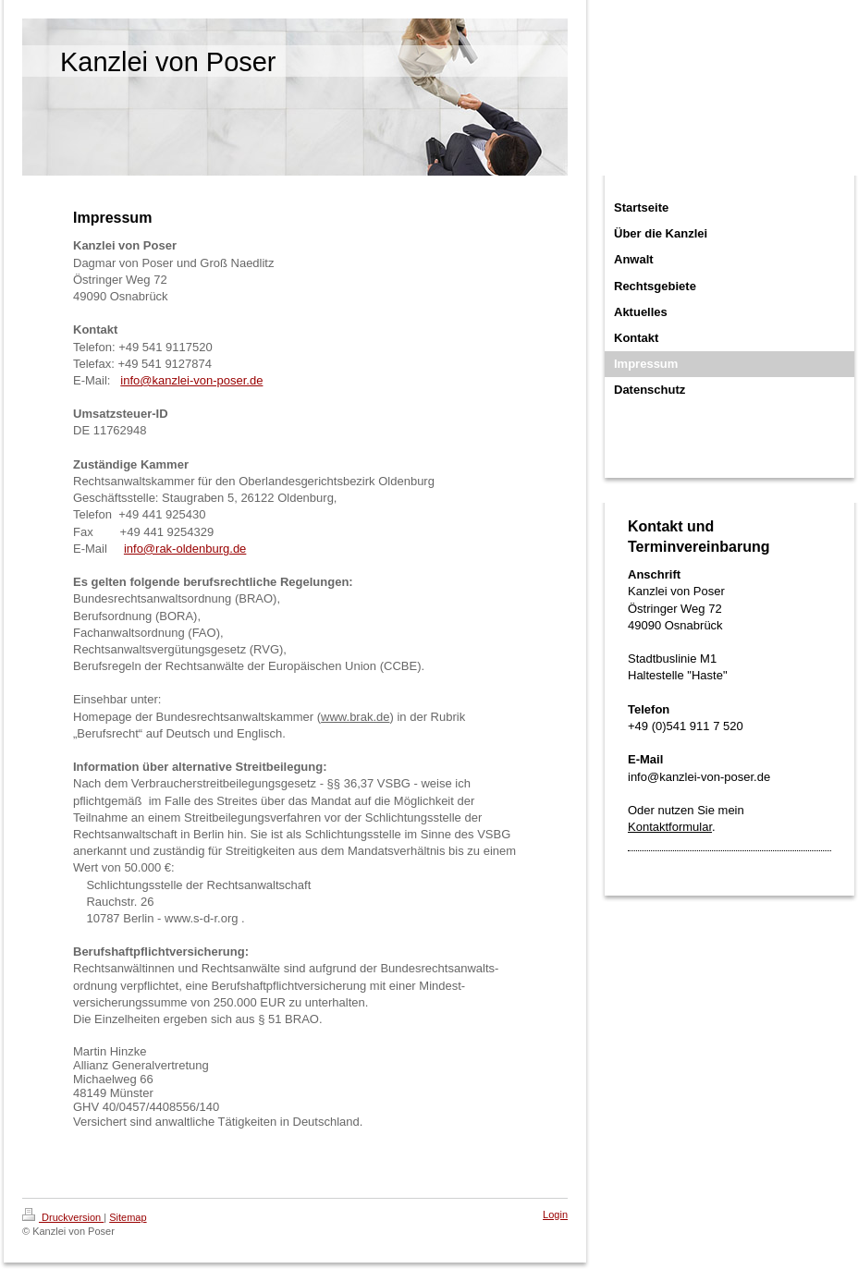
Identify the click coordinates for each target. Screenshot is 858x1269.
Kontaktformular (670, 827)
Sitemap (127, 1217)
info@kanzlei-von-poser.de (191, 380)
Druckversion (63, 1217)
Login (555, 1214)
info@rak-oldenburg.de (185, 548)
